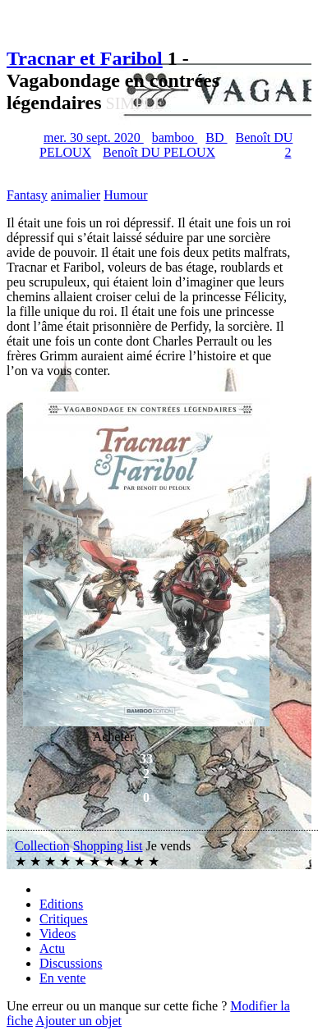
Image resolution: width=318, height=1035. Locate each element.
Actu (52, 948)
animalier (75, 195)
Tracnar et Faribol (85, 58)
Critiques (63, 919)
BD (216, 137)
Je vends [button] (168, 846)
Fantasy (27, 195)
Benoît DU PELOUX (159, 152)
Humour (125, 195)
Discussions (70, 963)
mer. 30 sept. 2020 (94, 137)
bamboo (175, 137)
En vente (62, 978)
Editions (61, 904)
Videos (57, 934)
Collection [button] (42, 846)
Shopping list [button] (108, 846)
